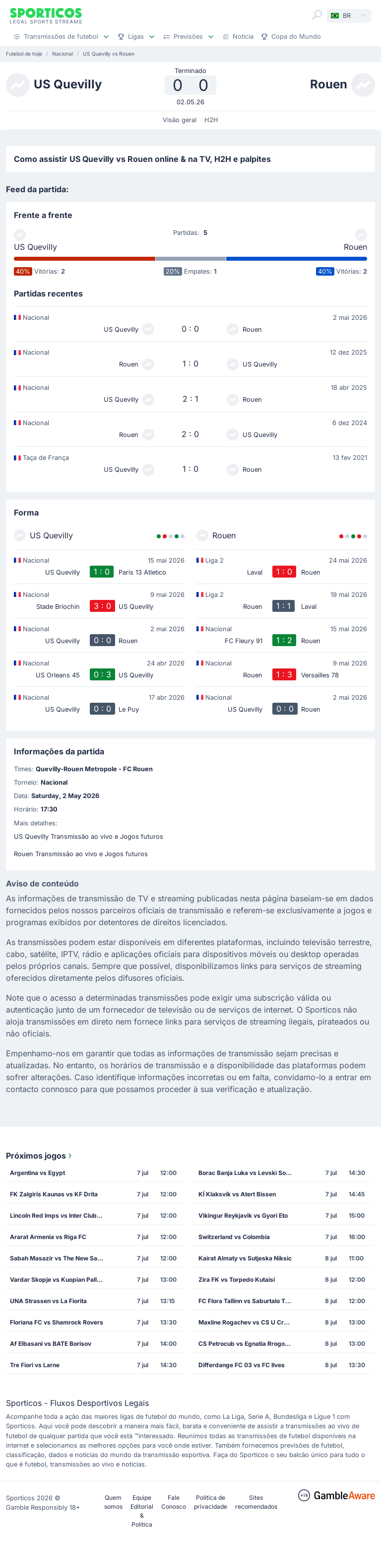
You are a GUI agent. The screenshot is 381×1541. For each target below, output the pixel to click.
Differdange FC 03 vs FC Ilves (241, 1365)
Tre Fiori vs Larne (35, 1365)
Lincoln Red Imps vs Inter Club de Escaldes (59, 1215)
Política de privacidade (210, 1502)
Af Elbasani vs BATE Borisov (50, 1343)
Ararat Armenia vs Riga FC (48, 1237)
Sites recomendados (256, 1502)
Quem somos (113, 1502)
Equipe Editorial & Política (141, 1511)
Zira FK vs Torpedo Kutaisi (236, 1279)
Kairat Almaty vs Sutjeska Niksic (245, 1258)
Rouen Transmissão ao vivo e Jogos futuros (81, 854)
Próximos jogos (40, 1156)
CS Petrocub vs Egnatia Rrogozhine (248, 1343)
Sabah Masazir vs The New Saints (59, 1258)
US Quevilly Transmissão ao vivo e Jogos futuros (88, 836)
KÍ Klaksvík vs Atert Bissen (237, 1194)
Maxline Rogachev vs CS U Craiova (248, 1322)
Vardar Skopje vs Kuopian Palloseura (59, 1279)
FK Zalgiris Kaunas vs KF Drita (54, 1194)
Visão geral (179, 120)
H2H (211, 120)
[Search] (317, 15)
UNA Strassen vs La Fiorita (48, 1301)
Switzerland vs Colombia (234, 1237)
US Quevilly (35, 247)
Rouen (355, 247)
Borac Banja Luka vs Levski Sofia (245, 1172)
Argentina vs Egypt (37, 1172)
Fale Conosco (173, 1502)
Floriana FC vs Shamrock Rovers (56, 1322)
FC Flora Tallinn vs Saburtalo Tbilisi (248, 1301)
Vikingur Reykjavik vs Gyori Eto (243, 1215)
